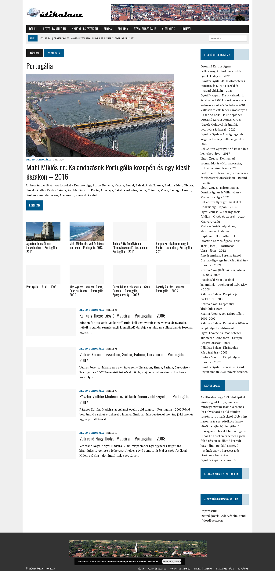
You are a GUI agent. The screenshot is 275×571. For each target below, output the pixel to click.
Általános (167, 29)
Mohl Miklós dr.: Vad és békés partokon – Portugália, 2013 (86, 245)
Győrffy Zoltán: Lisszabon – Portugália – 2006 (171, 288)
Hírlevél (185, 29)
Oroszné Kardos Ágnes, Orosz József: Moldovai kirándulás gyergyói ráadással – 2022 (221, 124)
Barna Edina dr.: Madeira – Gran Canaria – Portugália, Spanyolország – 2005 (131, 290)
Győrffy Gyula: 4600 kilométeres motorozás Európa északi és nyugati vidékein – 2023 (223, 86)
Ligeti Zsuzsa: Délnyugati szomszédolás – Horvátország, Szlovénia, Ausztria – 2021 (221, 163)
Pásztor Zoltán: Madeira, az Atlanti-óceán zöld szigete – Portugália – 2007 (136, 399)
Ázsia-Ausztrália (144, 29)
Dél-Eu (33, 29)
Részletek (153, 561)
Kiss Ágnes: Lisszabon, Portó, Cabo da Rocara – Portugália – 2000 (87, 290)
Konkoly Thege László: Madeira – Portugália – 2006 (122, 315)
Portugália (42, 159)
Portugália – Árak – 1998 (41, 286)
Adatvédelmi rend (234, 511)
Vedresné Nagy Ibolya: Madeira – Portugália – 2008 (122, 438)
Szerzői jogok (210, 511)
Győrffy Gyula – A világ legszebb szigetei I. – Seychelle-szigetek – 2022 (223, 139)
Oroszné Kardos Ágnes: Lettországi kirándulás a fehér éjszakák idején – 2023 (221, 71)
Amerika (122, 29)
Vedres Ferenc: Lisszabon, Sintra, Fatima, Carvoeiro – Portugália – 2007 (133, 356)
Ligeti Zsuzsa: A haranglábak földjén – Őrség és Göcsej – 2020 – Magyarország (224, 217)
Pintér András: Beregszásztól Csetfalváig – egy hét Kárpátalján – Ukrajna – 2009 (224, 260)
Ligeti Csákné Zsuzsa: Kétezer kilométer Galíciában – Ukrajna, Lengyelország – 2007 (222, 333)
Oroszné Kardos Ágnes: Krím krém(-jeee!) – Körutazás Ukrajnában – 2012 (221, 246)
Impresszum (209, 506)
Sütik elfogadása (172, 561)
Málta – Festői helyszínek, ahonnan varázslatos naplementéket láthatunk (225, 231)
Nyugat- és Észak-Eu (84, 29)
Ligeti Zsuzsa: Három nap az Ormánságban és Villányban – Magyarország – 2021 (221, 192)
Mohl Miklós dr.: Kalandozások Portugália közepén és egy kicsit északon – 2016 (107, 172)
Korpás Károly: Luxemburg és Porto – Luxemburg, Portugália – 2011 (175, 247)
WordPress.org (213, 516)
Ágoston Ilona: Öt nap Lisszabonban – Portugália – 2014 (42, 247)
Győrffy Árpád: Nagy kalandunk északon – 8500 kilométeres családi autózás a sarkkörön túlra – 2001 (225, 100)
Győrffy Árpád (36, 563)
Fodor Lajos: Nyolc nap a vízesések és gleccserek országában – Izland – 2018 (224, 178)
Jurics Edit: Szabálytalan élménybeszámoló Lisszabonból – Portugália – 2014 (132, 247)
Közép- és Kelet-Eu (53, 29)
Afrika (107, 29)
